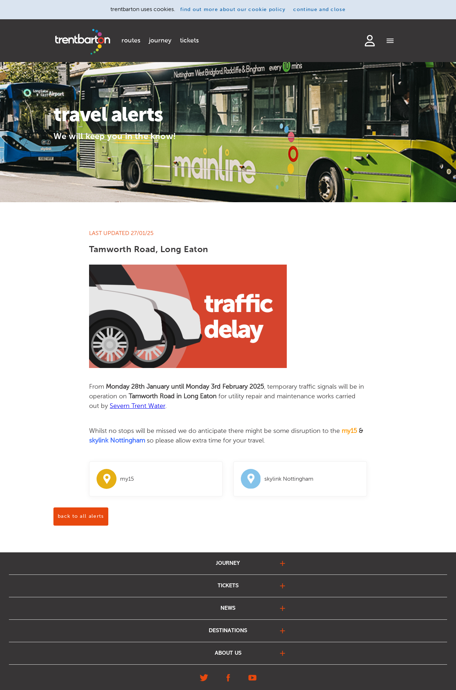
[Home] (82, 42)
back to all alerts (81, 516)
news (228, 608)
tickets (189, 40)
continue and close (319, 9)
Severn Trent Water (137, 406)
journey (160, 40)
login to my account (370, 40)
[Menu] (390, 41)
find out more (232, 9)
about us (228, 653)
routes (130, 40)
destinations (228, 630)
